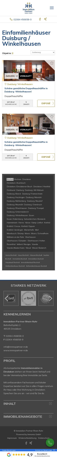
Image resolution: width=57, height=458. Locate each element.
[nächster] (50, 298)
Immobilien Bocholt (35, 259)
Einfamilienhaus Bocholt (15, 266)
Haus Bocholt (23, 255)
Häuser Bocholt (36, 255)
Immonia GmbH (34, 434)
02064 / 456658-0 (50, 442)
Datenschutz (44, 438)
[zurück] (6, 298)
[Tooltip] (53, 450)
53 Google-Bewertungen (42, 456)
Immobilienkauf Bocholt (30, 262)
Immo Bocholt (11, 255)
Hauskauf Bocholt (13, 262)
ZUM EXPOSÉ (46, 103)
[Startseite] (28, 8)
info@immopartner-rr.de (15, 346)
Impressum (12, 438)
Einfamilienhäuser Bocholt (36, 266)
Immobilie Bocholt (20, 259)
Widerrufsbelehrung (27, 438)
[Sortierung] (43, 52)
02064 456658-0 (23, 19)
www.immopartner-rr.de (15, 350)
